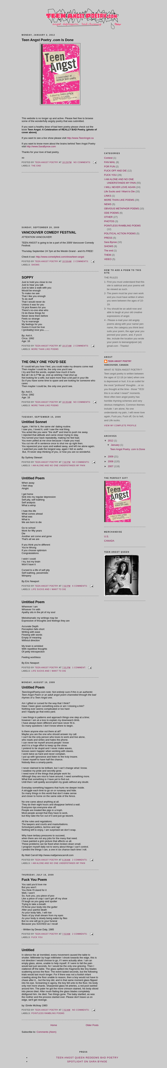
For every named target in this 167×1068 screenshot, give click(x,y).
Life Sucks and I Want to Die (48, 589)
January (115, 444)
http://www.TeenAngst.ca (80, 138)
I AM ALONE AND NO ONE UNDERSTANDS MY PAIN (58, 465)
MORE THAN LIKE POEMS (45, 349)
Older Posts (92, 1025)
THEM (107, 254)
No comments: (82, 162)
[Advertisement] (50, 199)
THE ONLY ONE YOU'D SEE (44, 362)
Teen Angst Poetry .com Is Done (48, 40)
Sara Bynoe (110, 242)
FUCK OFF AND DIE (115, 170)
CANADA (109, 540)
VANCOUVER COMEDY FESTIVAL (49, 232)
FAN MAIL (109, 162)
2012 (111, 440)
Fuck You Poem (34, 880)
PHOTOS (109, 221)
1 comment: (79, 668)
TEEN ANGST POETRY (120, 361)
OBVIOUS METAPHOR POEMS (121, 208)
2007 (111, 466)
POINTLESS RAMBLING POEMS (47, 1013)
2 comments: (81, 261)
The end (36, 166)
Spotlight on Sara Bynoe (87, 1061)
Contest (108, 157)
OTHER (108, 217)
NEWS (108, 204)
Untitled (28, 950)
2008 (111, 461)
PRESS (108, 237)
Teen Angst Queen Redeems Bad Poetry (87, 1057)
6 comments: (80, 586)
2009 (111, 456)
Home (53, 1025)
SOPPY (28, 277)
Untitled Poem (33, 478)
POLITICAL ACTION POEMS (120, 233)
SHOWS (35, 265)
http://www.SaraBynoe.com (41, 146)
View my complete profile (120, 426)
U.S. (106, 536)
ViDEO (108, 259)
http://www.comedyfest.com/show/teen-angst (60, 256)
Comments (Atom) (46, 1031)
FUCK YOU (37, 937)
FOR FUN (109, 166)
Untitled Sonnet (34, 422)
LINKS (107, 195)
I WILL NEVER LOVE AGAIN (120, 187)
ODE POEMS (111, 212)
